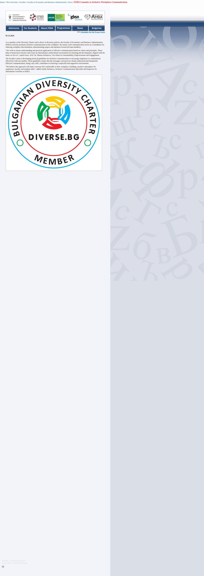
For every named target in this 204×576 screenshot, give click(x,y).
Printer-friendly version (4, 566)
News (70, 2)
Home (2, 2)
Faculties (22, 2)
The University (12, 2)
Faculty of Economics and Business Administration (47, 2)
